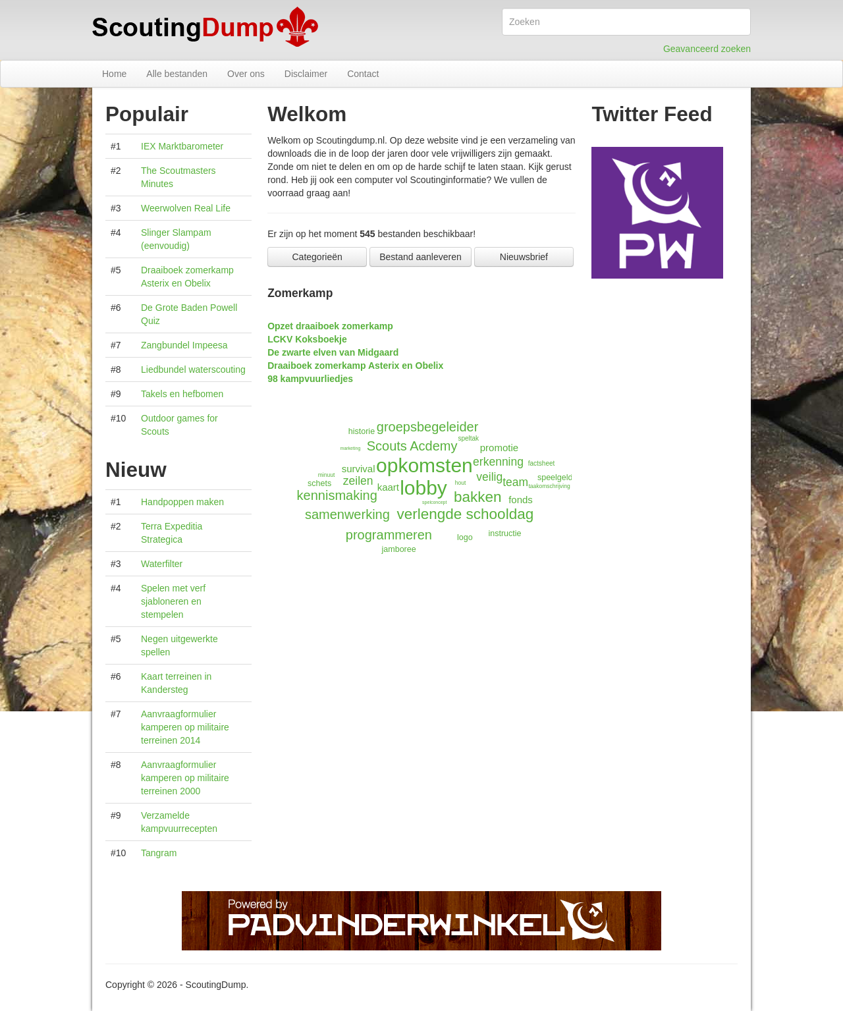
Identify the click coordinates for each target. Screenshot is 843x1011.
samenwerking (347, 514)
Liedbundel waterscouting (193, 369)
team (515, 482)
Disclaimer (306, 73)
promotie (499, 447)
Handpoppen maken (182, 502)
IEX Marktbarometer (182, 146)
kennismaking (337, 495)
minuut (326, 475)
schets (319, 483)
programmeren (389, 535)
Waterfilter (161, 564)
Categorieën (317, 257)
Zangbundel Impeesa (184, 345)
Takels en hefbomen (182, 394)
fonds (520, 499)
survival (358, 468)
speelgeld (555, 477)
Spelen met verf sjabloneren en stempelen (173, 601)
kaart (388, 487)
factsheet (541, 463)
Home (114, 73)
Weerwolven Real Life (186, 208)
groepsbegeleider (428, 427)
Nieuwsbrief (524, 257)
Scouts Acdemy (412, 446)
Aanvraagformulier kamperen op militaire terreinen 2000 (185, 777)
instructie (505, 533)
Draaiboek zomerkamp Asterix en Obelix (355, 365)
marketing (350, 448)
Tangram (159, 853)
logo (465, 537)
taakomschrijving (549, 486)
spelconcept (434, 502)
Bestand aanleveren (420, 257)
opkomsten (424, 465)
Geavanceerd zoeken (707, 48)
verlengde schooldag (465, 514)
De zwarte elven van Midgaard (332, 352)
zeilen (358, 480)
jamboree (399, 549)
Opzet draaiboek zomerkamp (330, 326)
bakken (478, 497)
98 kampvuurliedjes (310, 378)
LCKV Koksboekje (307, 339)
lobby (423, 488)
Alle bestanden (176, 73)
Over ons (246, 73)
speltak (468, 438)
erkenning (498, 461)
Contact (363, 73)
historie (361, 431)
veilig (489, 476)
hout (460, 482)
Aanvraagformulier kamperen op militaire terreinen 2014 (185, 727)
